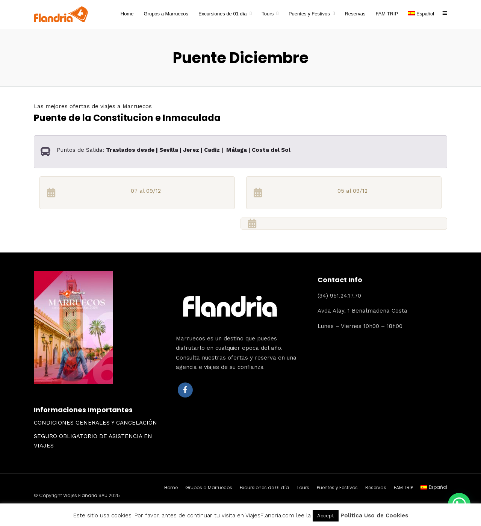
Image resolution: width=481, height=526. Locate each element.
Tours (268, 14)
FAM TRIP (386, 14)
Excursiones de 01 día (222, 14)
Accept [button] (325, 515)
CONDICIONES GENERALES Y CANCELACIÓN (95, 421)
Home (127, 14)
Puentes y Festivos (309, 14)
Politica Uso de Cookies (374, 515)
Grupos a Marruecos (166, 14)
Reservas (355, 14)
